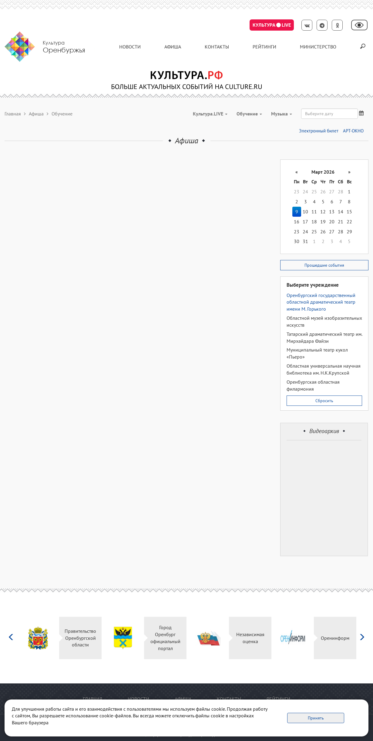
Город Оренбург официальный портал (165, 637)
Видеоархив (324, 431)
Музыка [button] (281, 114)
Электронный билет (318, 131)
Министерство (318, 47)
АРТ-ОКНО (353, 131)
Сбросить (324, 400)
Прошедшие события (324, 265)
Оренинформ (335, 638)
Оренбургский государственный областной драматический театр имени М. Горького (321, 302)
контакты (217, 47)
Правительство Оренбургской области (80, 638)
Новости (130, 47)
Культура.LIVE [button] (210, 114)
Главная (13, 114)
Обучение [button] (249, 114)
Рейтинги (264, 47)
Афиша (172, 47)
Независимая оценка (250, 637)
